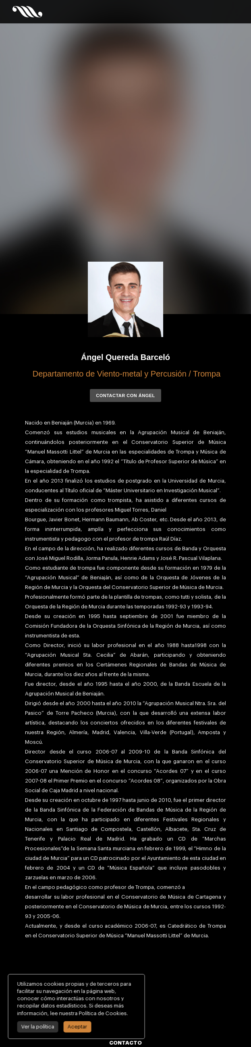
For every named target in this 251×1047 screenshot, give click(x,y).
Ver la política (36, 1026)
